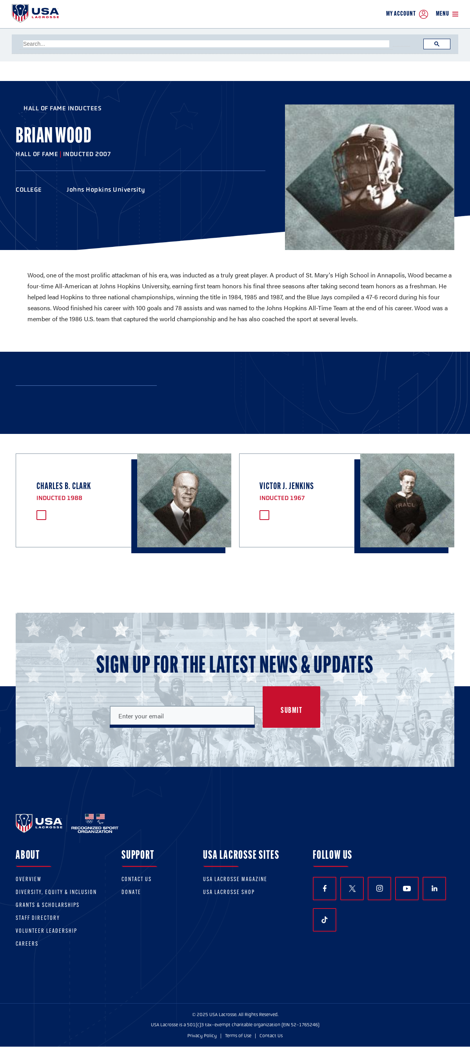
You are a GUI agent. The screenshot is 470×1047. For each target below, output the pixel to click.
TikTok (324, 919)
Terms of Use (238, 1035)
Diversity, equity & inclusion (56, 893)
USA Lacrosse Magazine (235, 880)
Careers (27, 944)
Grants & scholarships (48, 905)
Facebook (325, 888)
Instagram (379, 888)
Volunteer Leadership (46, 931)
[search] (206, 43)
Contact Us (137, 880)
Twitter (352, 888)
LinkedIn (434, 888)
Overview (29, 880)
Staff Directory (38, 918)
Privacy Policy (202, 1035)
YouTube (407, 888)
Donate (131, 893)
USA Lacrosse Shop (229, 893)
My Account (407, 14)
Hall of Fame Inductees (63, 108)
